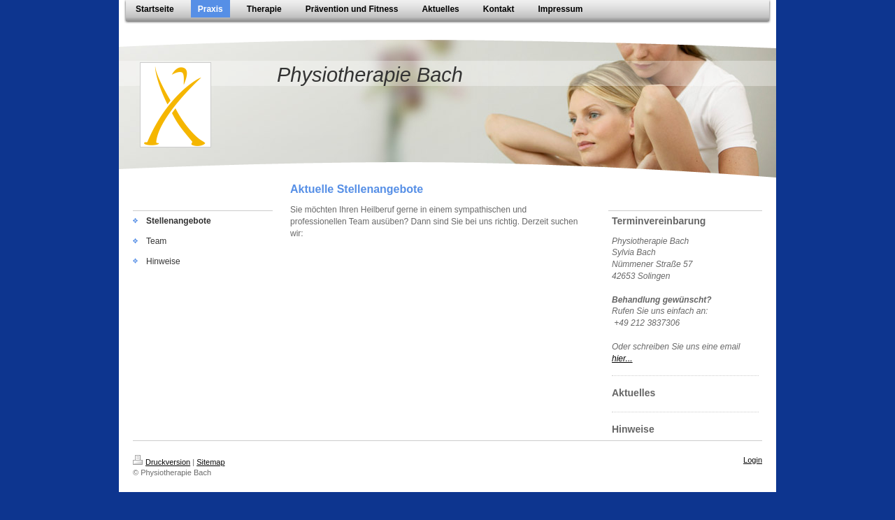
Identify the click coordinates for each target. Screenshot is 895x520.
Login (752, 460)
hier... (622, 358)
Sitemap (210, 462)
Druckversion (161, 462)
